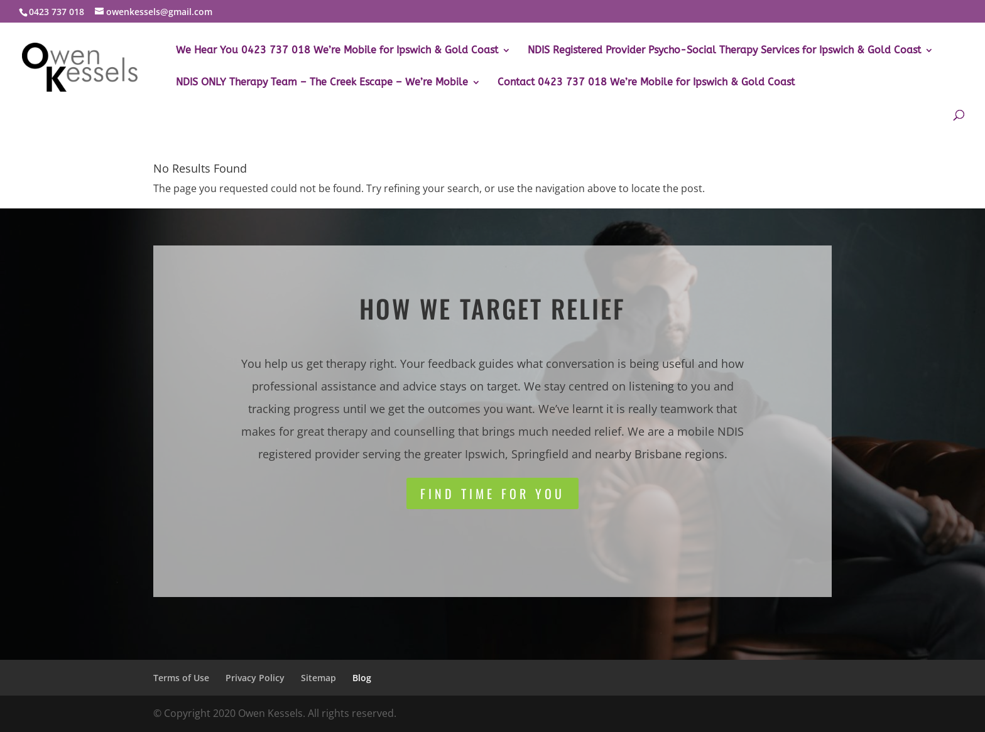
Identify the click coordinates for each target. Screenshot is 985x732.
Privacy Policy (255, 678)
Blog (361, 678)
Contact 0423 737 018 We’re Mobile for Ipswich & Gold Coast (646, 83)
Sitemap (318, 678)
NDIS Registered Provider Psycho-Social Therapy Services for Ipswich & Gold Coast (724, 51)
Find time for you (492, 493)
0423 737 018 (56, 12)
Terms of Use (181, 678)
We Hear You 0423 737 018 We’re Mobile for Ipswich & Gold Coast (337, 51)
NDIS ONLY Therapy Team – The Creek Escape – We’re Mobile (322, 83)
